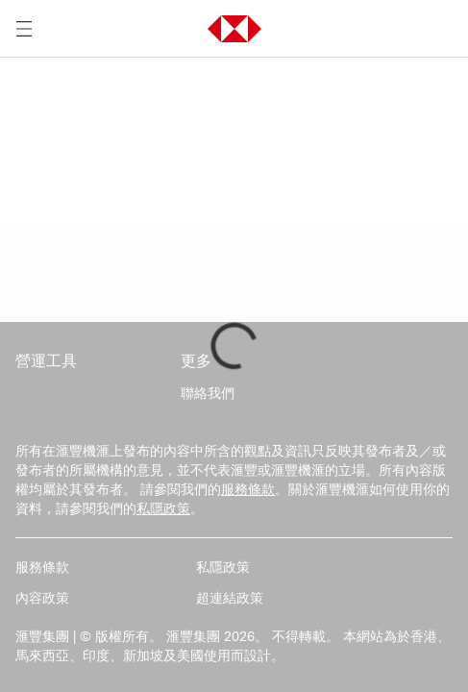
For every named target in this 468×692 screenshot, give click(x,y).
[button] (234, 28)
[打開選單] (24, 28)
